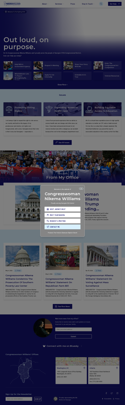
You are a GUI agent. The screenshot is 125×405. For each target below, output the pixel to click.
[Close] (81, 189)
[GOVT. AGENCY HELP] (62, 209)
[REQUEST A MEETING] (62, 221)
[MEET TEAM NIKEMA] (62, 215)
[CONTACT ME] (62, 226)
